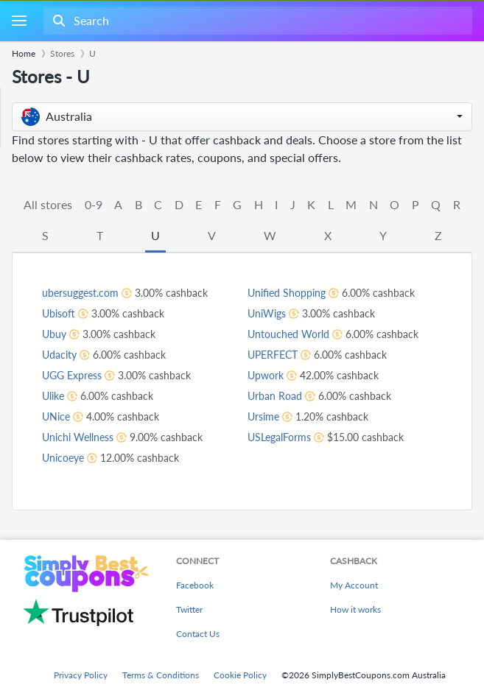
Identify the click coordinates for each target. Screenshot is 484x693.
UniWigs (267, 313)
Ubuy (54, 334)
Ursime (263, 416)
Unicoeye (63, 457)
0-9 (93, 204)
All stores (48, 204)
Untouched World (288, 334)
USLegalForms (279, 437)
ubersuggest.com (80, 292)
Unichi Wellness (77, 437)
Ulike (53, 396)
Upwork (266, 375)
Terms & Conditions (160, 674)
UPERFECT (273, 354)
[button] (242, 116)
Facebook (195, 585)
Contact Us (198, 633)
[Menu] (19, 21)
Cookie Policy (240, 674)
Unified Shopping (287, 292)
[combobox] (256, 20)
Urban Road (275, 396)
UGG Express (72, 375)
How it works (355, 609)
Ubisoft (58, 313)
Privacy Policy (81, 674)
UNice (56, 416)
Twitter (189, 609)
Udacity (59, 354)
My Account (354, 585)
